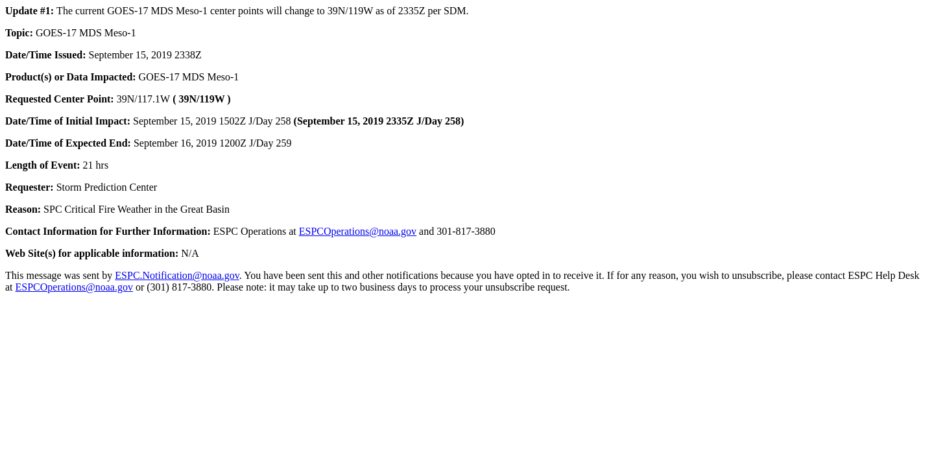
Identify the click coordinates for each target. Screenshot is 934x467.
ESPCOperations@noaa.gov (357, 231)
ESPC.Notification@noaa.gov (177, 275)
